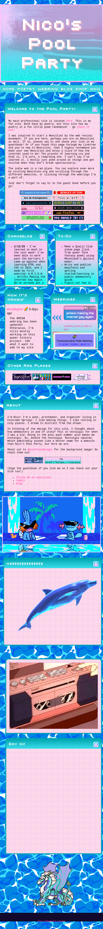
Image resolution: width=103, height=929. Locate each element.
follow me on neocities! (34, 506)
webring (48, 88)
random (68, 342)
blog (66, 88)
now (95, 88)
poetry (26, 88)
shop (81, 88)
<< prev (63, 360)
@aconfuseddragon (40, 475)
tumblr (20, 509)
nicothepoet (15, 322)
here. (70, 121)
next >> (85, 360)
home (8, 88)
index (78, 342)
